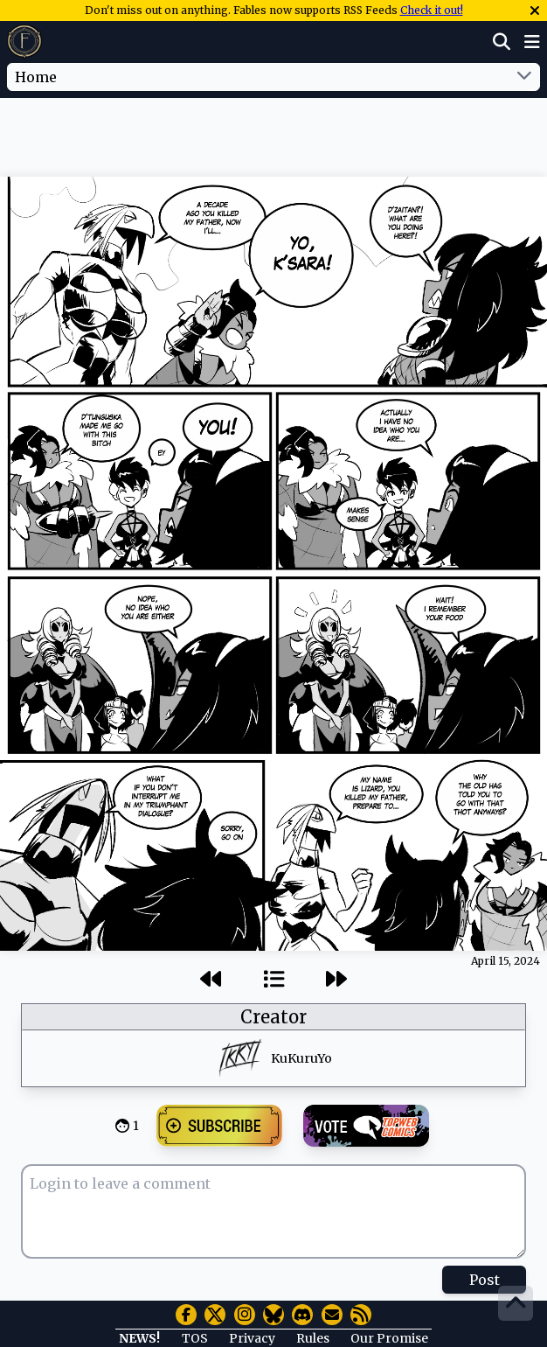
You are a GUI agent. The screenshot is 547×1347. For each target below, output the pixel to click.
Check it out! (431, 10)
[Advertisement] (273, 134)
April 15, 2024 (505, 960)
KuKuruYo (301, 1058)
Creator (273, 1017)
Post (484, 1279)
